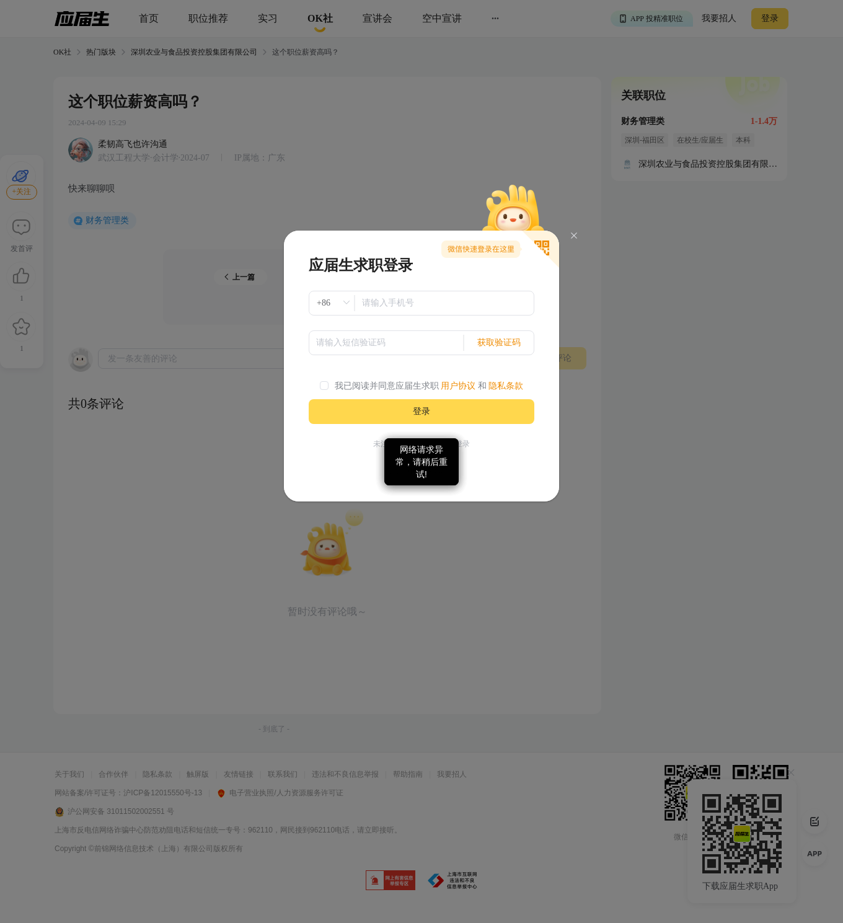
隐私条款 (505, 386)
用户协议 (458, 386)
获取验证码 (499, 342)
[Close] (574, 236)
